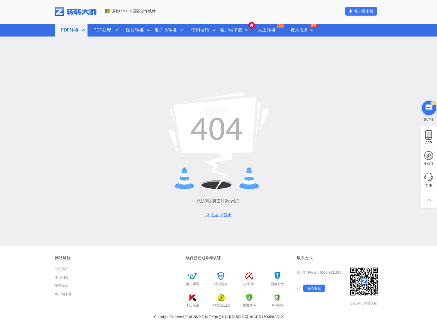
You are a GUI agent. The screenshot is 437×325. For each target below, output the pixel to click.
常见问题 (61, 277)
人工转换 (270, 28)
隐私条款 (61, 286)
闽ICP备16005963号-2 (266, 317)
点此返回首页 (218, 214)
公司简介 (61, 269)
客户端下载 (361, 11)
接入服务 (303, 28)
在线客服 (314, 288)
